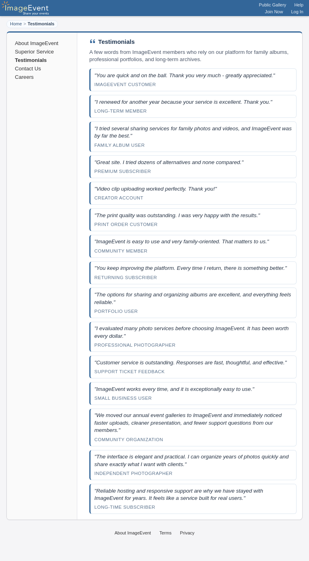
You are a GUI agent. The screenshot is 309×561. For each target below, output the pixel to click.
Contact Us (28, 69)
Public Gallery (272, 4)
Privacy (187, 532)
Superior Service (34, 52)
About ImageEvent (36, 43)
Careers (24, 77)
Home (16, 23)
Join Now (274, 11)
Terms (165, 532)
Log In (297, 11)
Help (298, 4)
